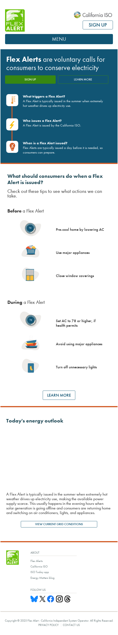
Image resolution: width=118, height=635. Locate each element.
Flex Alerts (36, 561)
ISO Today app (39, 572)
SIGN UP (98, 25)
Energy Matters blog (42, 578)
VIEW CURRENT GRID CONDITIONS (59, 524)
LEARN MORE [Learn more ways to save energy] (59, 395)
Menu (59, 39)
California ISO (39, 566)
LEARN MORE (83, 79)
